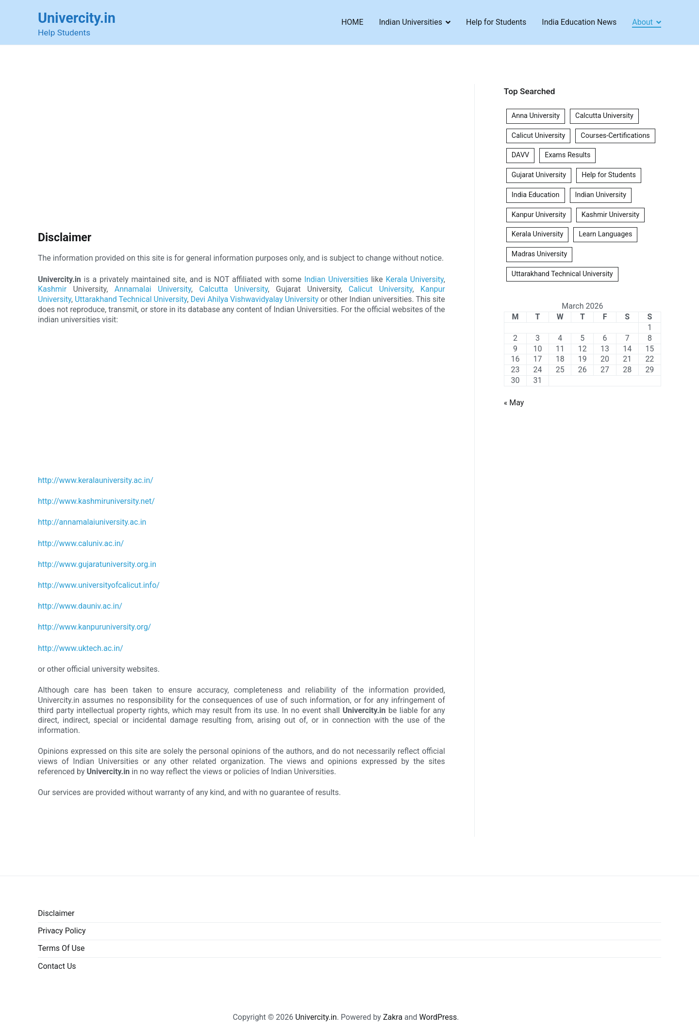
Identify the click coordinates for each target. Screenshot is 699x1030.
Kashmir (52, 289)
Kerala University (414, 279)
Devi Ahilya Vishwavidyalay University (254, 299)
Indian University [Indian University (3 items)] (600, 195)
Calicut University (380, 289)
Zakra (392, 1017)
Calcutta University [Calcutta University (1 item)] (604, 116)
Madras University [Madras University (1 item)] (539, 254)
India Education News (579, 22)
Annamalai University (153, 289)
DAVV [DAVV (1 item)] (520, 155)
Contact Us (57, 966)
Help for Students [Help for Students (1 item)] (609, 175)
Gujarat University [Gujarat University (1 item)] (539, 175)
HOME (352, 22)
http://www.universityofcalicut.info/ (99, 585)
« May (514, 402)
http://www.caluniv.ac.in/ (81, 543)
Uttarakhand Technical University (131, 299)
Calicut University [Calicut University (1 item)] (539, 136)
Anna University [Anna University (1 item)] (536, 116)
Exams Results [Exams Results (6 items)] (567, 155)
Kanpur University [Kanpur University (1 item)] (539, 215)
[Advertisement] (241, 156)
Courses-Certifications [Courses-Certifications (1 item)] (615, 136)
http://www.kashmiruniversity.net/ (96, 501)
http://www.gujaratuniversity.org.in (97, 564)
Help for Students (496, 22)
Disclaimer (56, 913)
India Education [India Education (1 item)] (536, 195)
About (642, 22)
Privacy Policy (62, 930)
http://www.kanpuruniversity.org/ (94, 626)
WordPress (438, 1017)
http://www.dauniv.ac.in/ (80, 606)
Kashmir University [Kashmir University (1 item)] (610, 215)
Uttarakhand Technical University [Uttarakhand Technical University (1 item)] (562, 274)
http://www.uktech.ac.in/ (80, 648)
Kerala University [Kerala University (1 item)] (537, 234)
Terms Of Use (61, 948)
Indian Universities (410, 22)
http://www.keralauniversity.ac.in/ (95, 480)
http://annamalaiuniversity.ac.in (92, 522)
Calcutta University (233, 289)
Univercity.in (77, 18)
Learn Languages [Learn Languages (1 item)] (605, 234)
